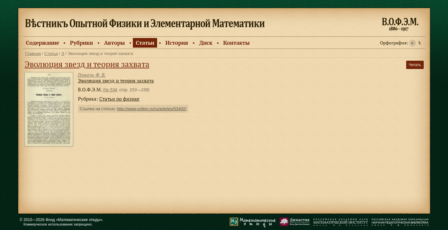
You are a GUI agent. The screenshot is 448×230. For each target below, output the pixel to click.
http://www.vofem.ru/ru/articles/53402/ (151, 108)
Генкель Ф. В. (92, 75)
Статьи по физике (119, 99)
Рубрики (81, 42)
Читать (415, 65)
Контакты (236, 42)
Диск (205, 42)
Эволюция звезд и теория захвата (87, 64)
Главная (33, 53)
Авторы (114, 42)
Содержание (42, 42)
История (176, 42)
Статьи (145, 42)
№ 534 (110, 89)
